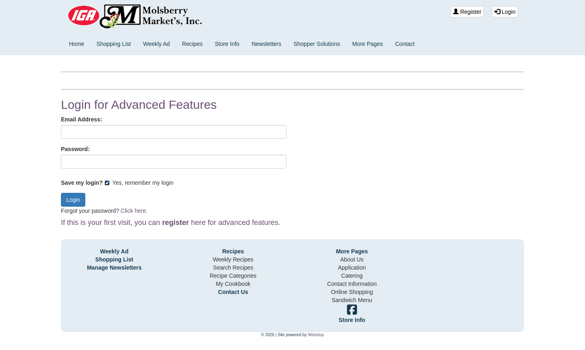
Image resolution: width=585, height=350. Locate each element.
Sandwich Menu (352, 300)
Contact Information (352, 284)
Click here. (134, 210)
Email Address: (81, 119)
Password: (75, 149)
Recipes (192, 44)
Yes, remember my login (138, 182)
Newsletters (266, 44)
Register (467, 12)
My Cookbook (233, 284)
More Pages (367, 44)
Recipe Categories (233, 275)
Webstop (316, 335)
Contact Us (233, 292)
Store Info (227, 44)
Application (352, 267)
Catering (352, 275)
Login (505, 12)
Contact (404, 44)
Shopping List (113, 44)
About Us (352, 259)
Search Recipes (233, 267)
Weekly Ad (156, 44)
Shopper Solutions (317, 44)
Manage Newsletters (114, 267)
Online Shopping (352, 292)
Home (76, 44)
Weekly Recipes (233, 259)
